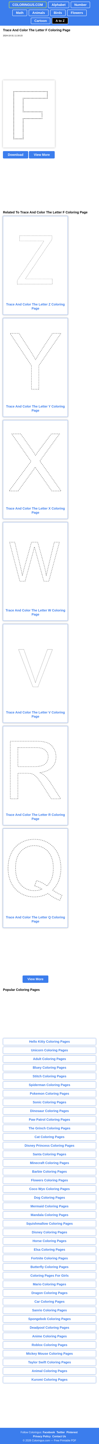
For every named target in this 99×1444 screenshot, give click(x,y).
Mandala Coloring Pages (49, 1215)
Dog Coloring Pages (49, 1197)
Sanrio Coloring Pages (49, 1310)
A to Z (60, 21)
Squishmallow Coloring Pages (49, 1223)
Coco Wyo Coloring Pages (49, 1189)
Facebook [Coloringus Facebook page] (49, 1432)
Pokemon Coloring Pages (49, 1093)
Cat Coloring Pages (49, 1137)
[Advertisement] (27, 58)
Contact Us (59, 1436)
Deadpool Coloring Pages (49, 1327)
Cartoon (40, 21)
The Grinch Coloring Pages (49, 1128)
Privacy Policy (42, 1436)
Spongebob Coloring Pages (49, 1319)
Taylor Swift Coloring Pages (49, 1362)
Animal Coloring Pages (49, 1371)
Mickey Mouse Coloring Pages (49, 1353)
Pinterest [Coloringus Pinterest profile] (72, 1432)
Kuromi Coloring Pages (49, 1379)
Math (20, 13)
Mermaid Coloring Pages (50, 1206)
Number (80, 5)
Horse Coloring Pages (50, 1241)
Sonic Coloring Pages (49, 1102)
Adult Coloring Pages (49, 1059)
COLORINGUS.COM (27, 5)
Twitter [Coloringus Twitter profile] (60, 1432)
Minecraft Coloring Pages (49, 1163)
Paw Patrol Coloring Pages (49, 1119)
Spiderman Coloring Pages (49, 1085)
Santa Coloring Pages (49, 1154)
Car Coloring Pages (49, 1301)
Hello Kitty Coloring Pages (49, 1041)
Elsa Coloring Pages (49, 1249)
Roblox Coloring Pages (49, 1345)
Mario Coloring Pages (49, 1284)
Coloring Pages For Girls (49, 1275)
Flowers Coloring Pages (49, 1180)
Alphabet (59, 5)
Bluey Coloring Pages (49, 1067)
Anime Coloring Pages (49, 1336)
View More (42, 155)
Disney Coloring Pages (49, 1232)
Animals (38, 13)
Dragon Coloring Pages (49, 1293)
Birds (58, 13)
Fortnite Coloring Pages (49, 1258)
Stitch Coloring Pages (49, 1076)
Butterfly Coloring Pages (49, 1267)
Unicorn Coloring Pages (49, 1050)
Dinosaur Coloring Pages (49, 1111)
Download (15, 155)
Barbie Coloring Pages (49, 1171)
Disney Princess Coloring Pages (49, 1145)
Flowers (77, 13)
